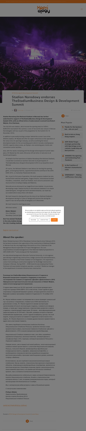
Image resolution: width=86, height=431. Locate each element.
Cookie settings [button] (44, 219)
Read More (33, 219)
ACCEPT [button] (54, 219)
